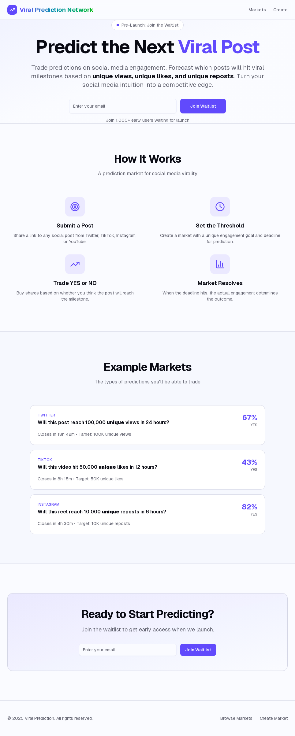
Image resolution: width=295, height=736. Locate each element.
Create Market (274, 718)
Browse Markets (236, 718)
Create (280, 10)
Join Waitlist (203, 106)
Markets (257, 10)
